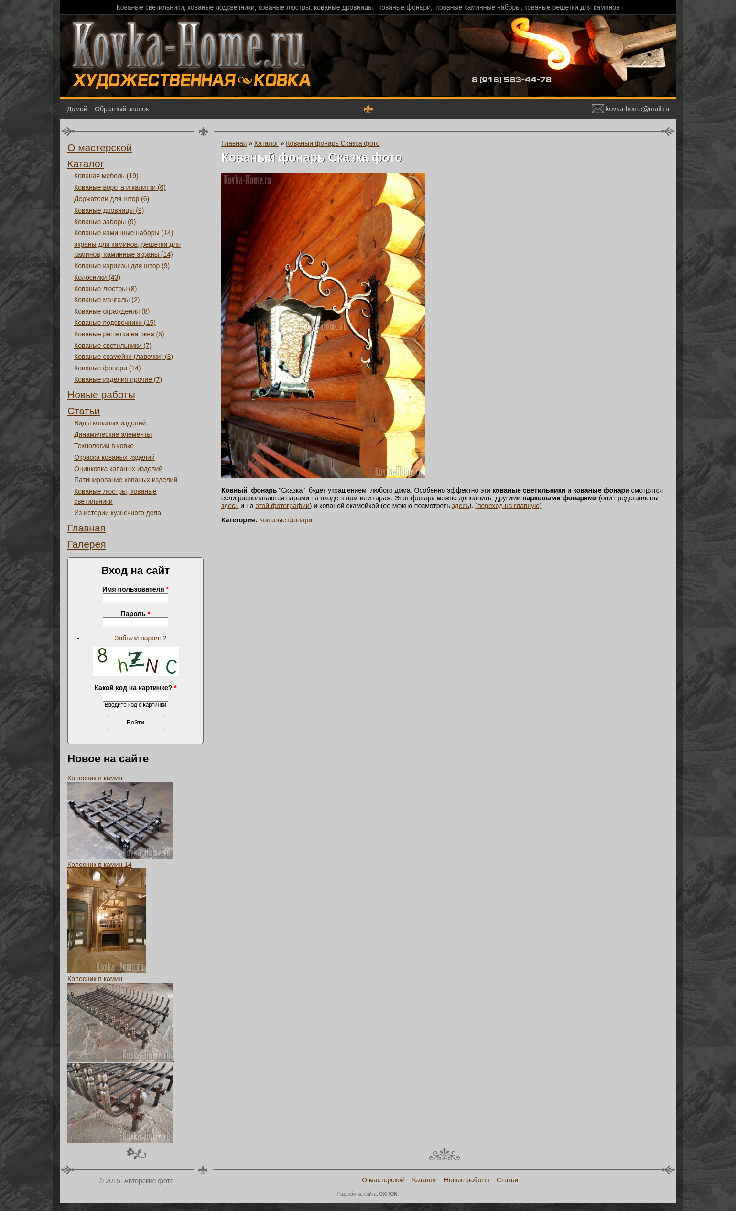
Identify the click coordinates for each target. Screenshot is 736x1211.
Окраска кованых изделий (114, 457)
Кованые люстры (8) (105, 288)
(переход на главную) (508, 505)
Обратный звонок (122, 109)
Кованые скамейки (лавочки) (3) (123, 356)
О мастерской (99, 147)
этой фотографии (282, 505)
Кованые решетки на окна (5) (119, 334)
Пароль (135, 613)
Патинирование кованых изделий (125, 480)
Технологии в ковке (104, 446)
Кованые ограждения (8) (112, 311)
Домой (77, 109)
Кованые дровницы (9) (109, 210)
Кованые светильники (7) (113, 345)
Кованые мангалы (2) (107, 299)
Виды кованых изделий (110, 423)
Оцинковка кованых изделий (118, 469)
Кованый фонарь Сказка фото (332, 143)
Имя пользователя (135, 589)
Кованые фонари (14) (107, 368)
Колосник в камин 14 (99, 864)
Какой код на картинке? (135, 688)
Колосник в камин (94, 778)
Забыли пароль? (140, 638)
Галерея (86, 544)
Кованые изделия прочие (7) (118, 379)
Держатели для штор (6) (111, 199)
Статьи (83, 410)
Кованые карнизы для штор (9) (122, 266)
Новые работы (101, 394)
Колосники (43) (97, 277)
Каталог (85, 163)
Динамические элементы (113, 434)
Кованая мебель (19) (106, 176)
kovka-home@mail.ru (630, 109)
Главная (86, 527)
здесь (229, 505)
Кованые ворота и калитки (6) (120, 187)
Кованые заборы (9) (105, 222)
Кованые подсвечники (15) (115, 322)
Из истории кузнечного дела (117, 513)
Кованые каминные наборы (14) (123, 233)
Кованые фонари (285, 520)
